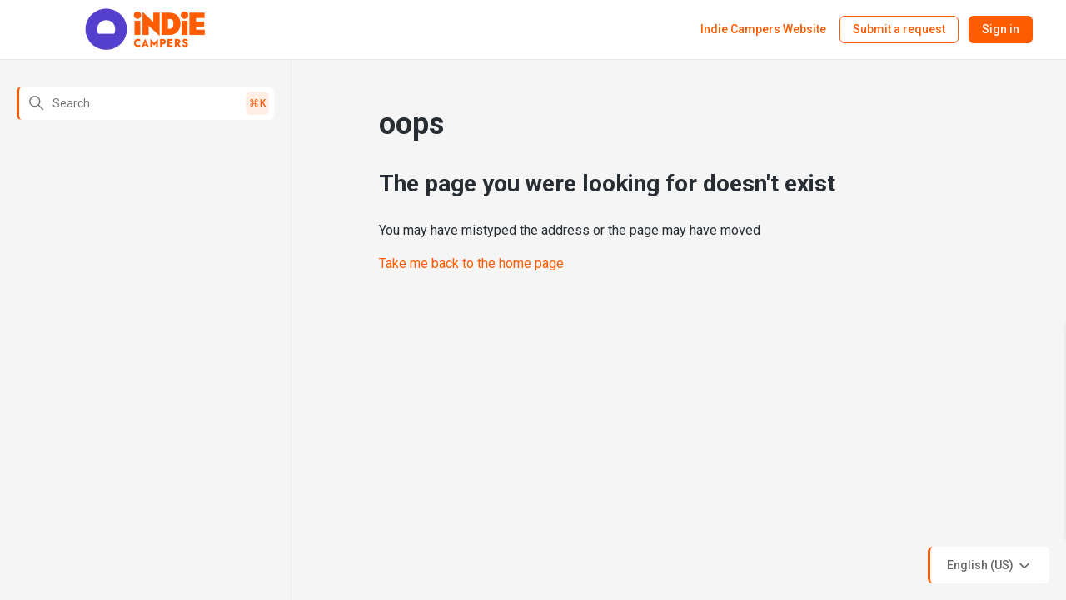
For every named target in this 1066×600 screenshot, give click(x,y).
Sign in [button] (1000, 29)
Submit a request (899, 29)
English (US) (990, 566)
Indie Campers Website (763, 29)
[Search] (145, 103)
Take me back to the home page (471, 263)
